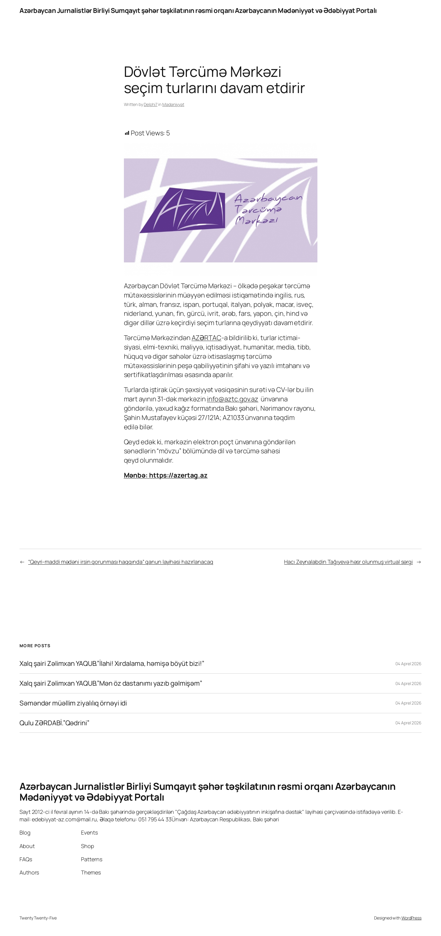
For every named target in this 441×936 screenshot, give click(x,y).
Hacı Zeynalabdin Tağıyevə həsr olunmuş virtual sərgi (348, 561)
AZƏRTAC (206, 337)
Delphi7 (150, 104)
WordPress (411, 918)
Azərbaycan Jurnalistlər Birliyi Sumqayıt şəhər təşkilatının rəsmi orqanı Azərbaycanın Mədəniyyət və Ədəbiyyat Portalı (198, 10)
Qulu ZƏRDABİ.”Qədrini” (54, 723)
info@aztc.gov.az (232, 398)
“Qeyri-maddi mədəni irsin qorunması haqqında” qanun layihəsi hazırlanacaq (120, 561)
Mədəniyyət (173, 104)
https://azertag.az (178, 475)
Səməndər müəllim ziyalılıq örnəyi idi (73, 703)
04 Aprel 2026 (408, 663)
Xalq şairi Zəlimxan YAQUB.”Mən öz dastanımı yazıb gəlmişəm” (111, 683)
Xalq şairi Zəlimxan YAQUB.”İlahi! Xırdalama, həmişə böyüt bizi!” (112, 663)
